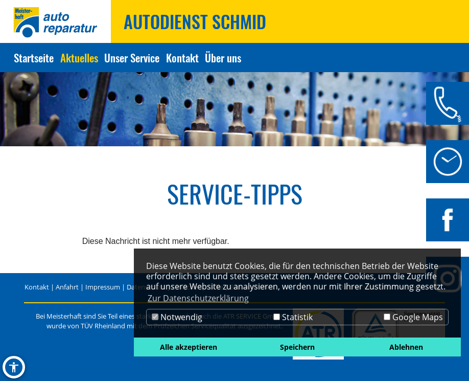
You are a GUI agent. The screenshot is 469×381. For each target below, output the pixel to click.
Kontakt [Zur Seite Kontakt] (182, 57)
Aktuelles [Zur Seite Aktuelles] (79, 57)
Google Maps (413, 317)
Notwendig (177, 317)
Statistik (293, 317)
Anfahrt (67, 287)
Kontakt (37, 287)
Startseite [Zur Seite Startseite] (34, 57)
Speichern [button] (297, 347)
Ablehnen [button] (406, 347)
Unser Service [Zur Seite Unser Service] (131, 57)
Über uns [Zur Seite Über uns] (223, 57)
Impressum (102, 287)
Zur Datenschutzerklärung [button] (198, 298)
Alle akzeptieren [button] (188, 347)
